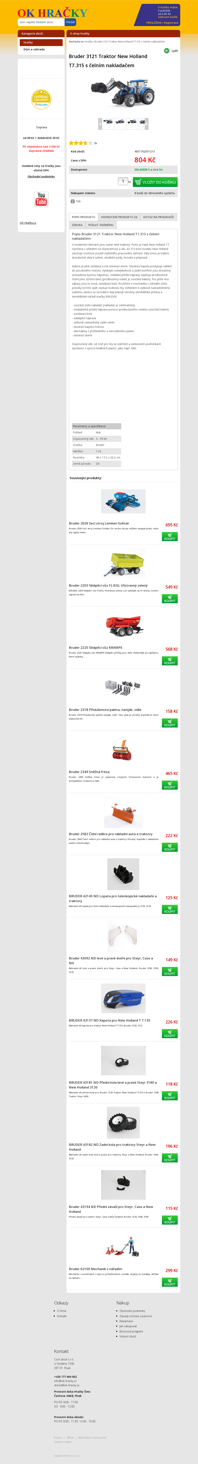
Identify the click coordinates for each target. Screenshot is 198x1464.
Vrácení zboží (127, 1336)
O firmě (61, 1311)
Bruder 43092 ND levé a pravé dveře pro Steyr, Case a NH (111, 960)
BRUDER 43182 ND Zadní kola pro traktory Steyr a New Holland (112, 1147)
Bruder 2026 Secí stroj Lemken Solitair (99, 523)
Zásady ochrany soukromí (135, 1316)
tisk (72, 1437)
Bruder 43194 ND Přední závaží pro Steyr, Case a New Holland (111, 1209)
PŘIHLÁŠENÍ (153, 23)
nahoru (59, 1437)
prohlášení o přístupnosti (94, 1437)
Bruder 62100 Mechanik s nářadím (95, 1269)
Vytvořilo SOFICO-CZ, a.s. (67, 1455)
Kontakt (62, 1316)
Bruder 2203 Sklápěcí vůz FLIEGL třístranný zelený (108, 585)
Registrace (171, 23)
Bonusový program (131, 1331)
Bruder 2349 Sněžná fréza (89, 772)
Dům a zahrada (34, 49)
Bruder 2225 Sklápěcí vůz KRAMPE (95, 647)
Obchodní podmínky (41, 176)
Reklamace (126, 1321)
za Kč (168, 12)
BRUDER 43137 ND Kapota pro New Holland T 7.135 (109, 1020)
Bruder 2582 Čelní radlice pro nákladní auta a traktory (111, 834)
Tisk (78, 201)
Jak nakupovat (128, 1326)
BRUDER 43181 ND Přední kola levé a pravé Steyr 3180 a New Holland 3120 (113, 1084)
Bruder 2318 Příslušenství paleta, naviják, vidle (105, 709)
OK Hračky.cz (28, 223)
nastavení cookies (62, 1441)
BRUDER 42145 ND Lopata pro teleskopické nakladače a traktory (113, 898)
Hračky (28, 42)
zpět (175, 50)
